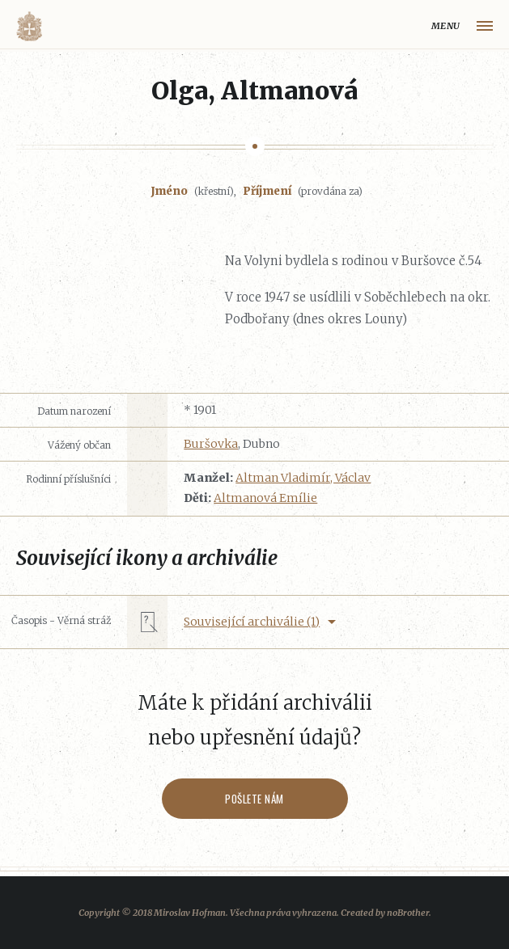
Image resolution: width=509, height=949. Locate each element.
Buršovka (211, 444)
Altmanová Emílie (265, 498)
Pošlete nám (254, 799)
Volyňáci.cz (29, 26)
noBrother (408, 912)
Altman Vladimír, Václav (303, 477)
